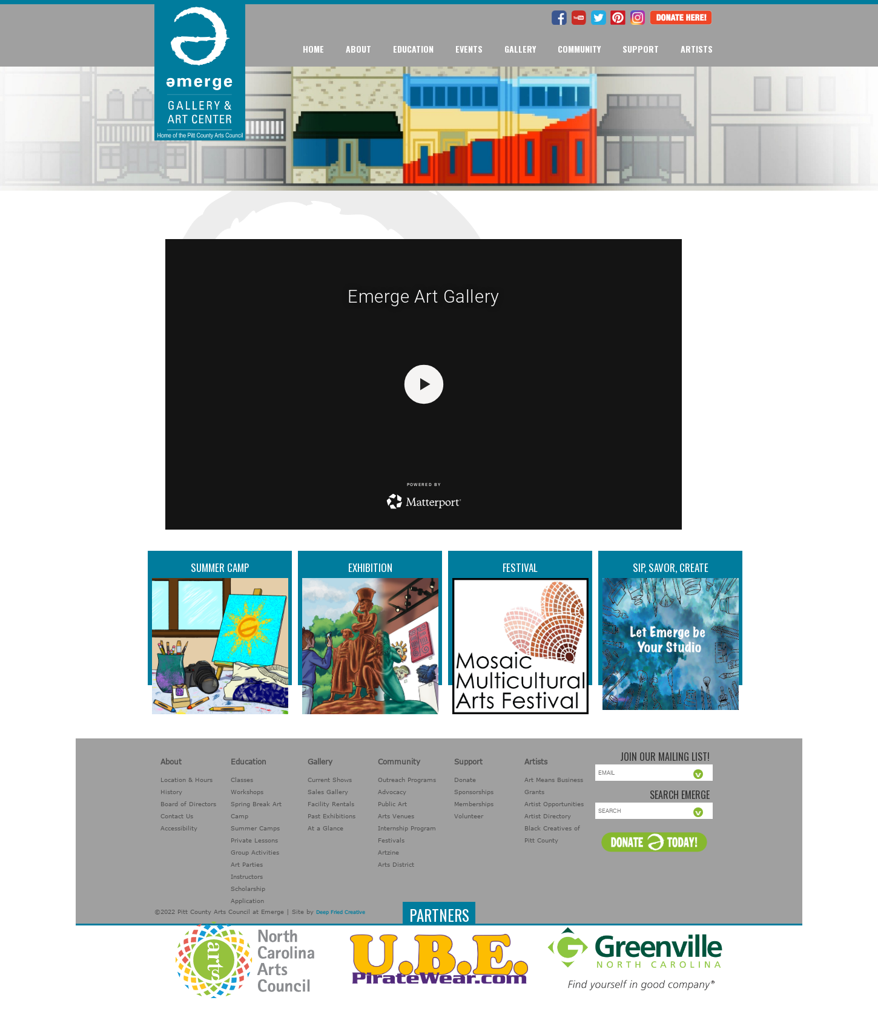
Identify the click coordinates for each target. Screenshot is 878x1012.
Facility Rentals (331, 803)
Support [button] (640, 48)
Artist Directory (547, 816)
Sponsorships (473, 791)
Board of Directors (188, 803)
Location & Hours (186, 779)
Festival (520, 567)
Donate (465, 779)
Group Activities (255, 852)
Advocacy (392, 791)
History (171, 791)
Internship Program (407, 828)
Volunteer (468, 816)
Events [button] (469, 48)
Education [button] (413, 48)
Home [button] (313, 48)
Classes (242, 779)
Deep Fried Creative (340, 912)
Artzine (388, 852)
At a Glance (325, 828)
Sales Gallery (328, 791)
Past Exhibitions (331, 816)
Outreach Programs (407, 779)
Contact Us (176, 816)
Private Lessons (254, 840)
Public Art (392, 803)
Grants (534, 791)
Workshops (247, 791)
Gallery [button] (520, 48)
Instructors (247, 876)
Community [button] (579, 48)
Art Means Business (553, 779)
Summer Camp (220, 567)
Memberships (473, 803)
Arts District (396, 864)
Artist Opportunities (554, 803)
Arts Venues (396, 816)
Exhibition (370, 567)
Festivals (391, 840)
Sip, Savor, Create (670, 567)
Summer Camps (255, 828)
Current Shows (330, 779)
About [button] (358, 48)
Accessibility (178, 828)
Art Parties (247, 864)
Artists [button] (697, 48)
